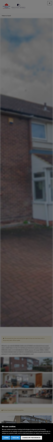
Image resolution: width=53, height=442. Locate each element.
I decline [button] (15, 437)
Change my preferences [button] (31, 437)
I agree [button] (6, 437)
